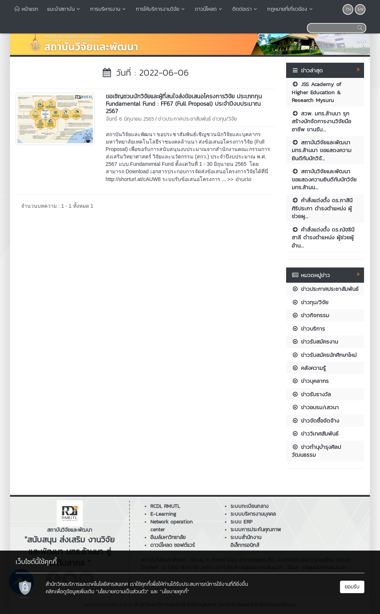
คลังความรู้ (309, 368)
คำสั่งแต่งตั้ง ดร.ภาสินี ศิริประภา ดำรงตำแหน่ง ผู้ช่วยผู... (322, 208)
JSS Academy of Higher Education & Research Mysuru (316, 92)
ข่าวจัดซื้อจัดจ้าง (315, 420)
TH (348, 9)
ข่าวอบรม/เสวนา (315, 407)
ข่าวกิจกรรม (310, 315)
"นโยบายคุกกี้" (174, 591)
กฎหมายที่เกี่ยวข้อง (290, 9)
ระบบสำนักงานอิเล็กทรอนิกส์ (245, 541)
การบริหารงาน (108, 9)
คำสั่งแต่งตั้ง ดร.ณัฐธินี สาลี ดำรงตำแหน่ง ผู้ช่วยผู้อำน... (323, 237)
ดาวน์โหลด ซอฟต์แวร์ (172, 545)
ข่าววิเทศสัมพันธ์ (315, 433)
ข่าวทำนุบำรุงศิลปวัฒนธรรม (316, 451)
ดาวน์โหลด (209, 9)
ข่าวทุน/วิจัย (224, 119)
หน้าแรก (26, 9)
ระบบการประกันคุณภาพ (255, 529)
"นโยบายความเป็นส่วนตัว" (122, 591)
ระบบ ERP (241, 522)
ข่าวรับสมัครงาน (315, 341)
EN (360, 9)
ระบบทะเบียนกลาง (249, 506)
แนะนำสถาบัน (64, 9)
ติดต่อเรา (245, 9)
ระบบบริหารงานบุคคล (253, 514)
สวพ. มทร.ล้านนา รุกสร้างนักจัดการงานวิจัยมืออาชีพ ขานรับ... (321, 121)
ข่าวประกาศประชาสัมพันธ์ (184, 119)
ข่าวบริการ (308, 328)
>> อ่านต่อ (239, 179)
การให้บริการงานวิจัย (161, 9)
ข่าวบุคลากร (310, 381)
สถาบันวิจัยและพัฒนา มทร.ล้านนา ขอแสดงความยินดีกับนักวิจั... (321, 150)
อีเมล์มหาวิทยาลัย (168, 537)
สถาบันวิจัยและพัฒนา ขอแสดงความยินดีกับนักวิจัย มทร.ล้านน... (324, 179)
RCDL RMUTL (165, 506)
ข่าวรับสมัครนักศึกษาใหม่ (324, 355)
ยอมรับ (352, 587)
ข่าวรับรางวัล (311, 394)
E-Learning (163, 514)
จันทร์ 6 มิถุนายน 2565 (130, 119)
